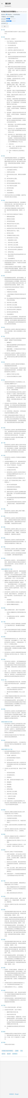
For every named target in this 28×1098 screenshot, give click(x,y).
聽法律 (8, 4)
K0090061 (14, 1053)
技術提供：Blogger (14, 1094)
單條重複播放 (16, 14)
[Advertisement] (14, 1076)
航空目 (3, 1053)
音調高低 (3, 21)
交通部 (16, 1050)
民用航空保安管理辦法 (7, 1050)
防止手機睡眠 (10, 16)
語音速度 (3, 19)
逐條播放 (9, 14)
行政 (21, 1050)
